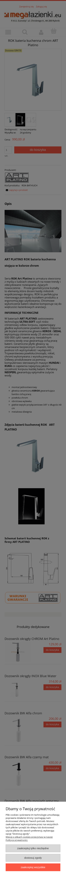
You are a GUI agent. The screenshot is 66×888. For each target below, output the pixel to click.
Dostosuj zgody (33, 857)
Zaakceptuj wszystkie (33, 867)
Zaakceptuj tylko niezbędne (33, 848)
